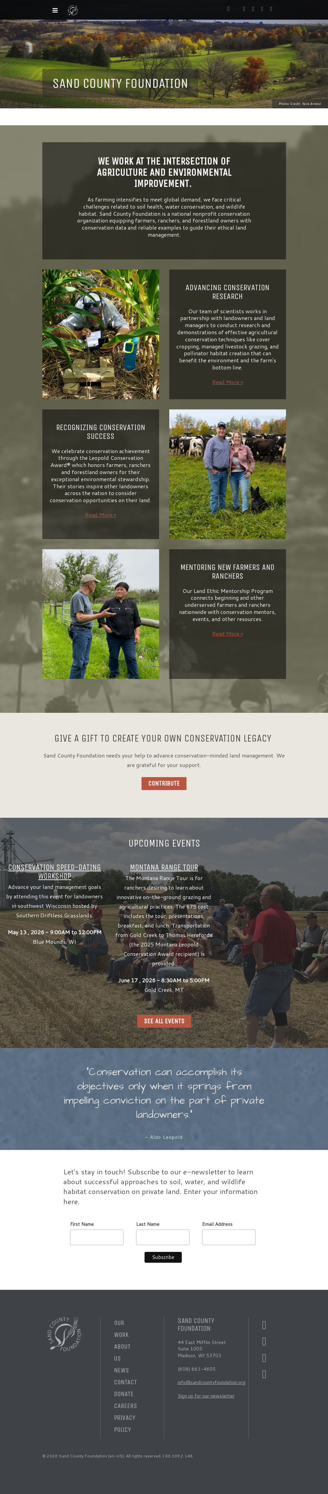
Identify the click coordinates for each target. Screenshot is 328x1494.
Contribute (164, 783)
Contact (125, 1382)
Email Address (217, 1224)
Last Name (147, 1224)
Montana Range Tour (164, 867)
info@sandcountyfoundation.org (211, 1382)
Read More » (227, 382)
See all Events (164, 1021)
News (121, 1370)
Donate (124, 1394)
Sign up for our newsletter (206, 1395)
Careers (125, 1406)
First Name (82, 1224)
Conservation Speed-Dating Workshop (54, 871)
